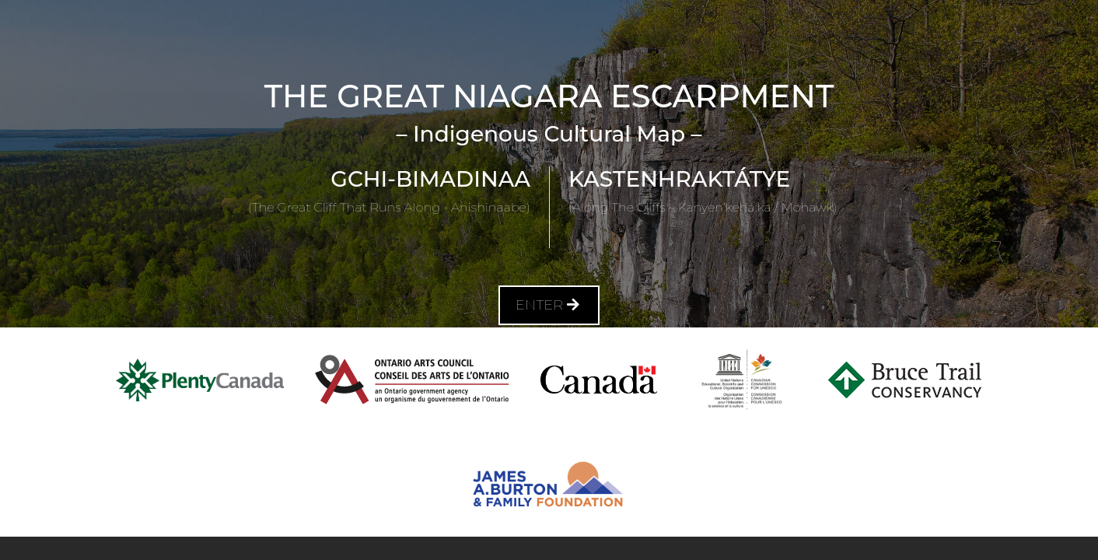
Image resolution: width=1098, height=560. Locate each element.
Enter (549, 304)
